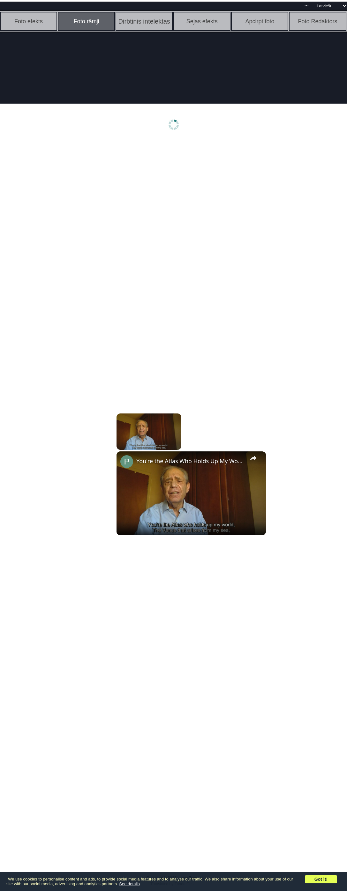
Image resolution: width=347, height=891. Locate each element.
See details (129, 883)
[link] (126, 461)
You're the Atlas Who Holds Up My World (190, 461)
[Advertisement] (49, 241)
